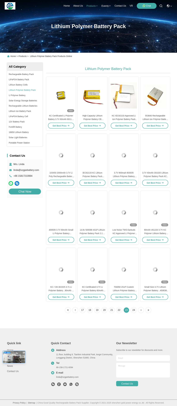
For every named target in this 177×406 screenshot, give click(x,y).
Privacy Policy (19, 403)
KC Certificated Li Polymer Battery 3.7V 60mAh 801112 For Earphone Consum (61, 119)
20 (104, 310)
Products (23, 56)
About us (12, 360)
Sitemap (31, 403)
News (10, 366)
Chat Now (24, 191)
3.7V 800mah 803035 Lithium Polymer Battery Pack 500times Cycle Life (123, 176)
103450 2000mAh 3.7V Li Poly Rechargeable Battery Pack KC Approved (61, 176)
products (92, 6)
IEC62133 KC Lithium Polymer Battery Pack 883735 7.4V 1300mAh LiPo (92, 176)
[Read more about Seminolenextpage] (68, 310)
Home (66, 6)
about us (78, 6)
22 (119, 310)
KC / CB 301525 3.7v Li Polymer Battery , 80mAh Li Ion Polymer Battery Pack (61, 290)
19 (97, 310)
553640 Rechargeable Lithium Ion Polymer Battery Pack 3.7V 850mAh (155, 119)
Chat (146, 5)
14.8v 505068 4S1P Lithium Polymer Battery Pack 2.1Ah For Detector (92, 233)
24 (133, 310)
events (106, 6)
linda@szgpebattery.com (26, 170)
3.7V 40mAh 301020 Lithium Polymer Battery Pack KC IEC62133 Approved (155, 176)
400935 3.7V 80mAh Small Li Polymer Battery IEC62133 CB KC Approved (61, 233)
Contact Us (13, 371)
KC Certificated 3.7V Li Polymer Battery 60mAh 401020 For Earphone (92, 290)
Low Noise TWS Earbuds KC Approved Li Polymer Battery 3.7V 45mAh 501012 (124, 233)
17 (82, 310)
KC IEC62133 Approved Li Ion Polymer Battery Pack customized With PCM (124, 119)
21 (111, 310)
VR (131, 6)
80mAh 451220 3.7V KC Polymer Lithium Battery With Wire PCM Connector (155, 233)
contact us (120, 6)
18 (89, 310)
